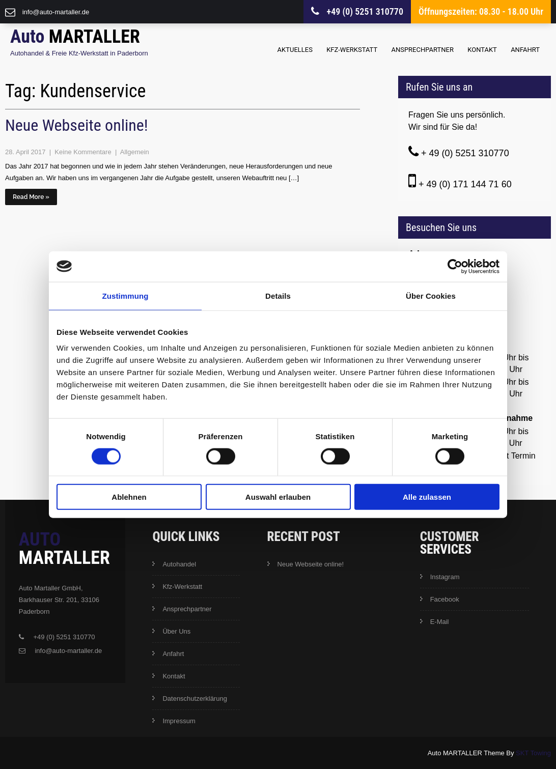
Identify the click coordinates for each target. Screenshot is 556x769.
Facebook (444, 599)
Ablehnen (129, 497)
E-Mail (439, 621)
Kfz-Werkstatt (351, 49)
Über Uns (176, 631)
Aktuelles (295, 49)
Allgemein (134, 152)
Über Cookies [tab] (431, 295)
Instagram (445, 577)
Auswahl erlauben (278, 497)
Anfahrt (525, 49)
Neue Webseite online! (76, 125)
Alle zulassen (427, 497)
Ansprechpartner (422, 49)
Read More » (31, 197)
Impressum (178, 721)
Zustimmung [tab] (125, 295)
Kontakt (482, 49)
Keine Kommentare (83, 152)
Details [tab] (278, 295)
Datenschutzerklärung (194, 698)
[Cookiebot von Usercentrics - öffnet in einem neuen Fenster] (454, 266)
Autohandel (179, 564)
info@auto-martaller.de (56, 12)
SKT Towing (533, 753)
